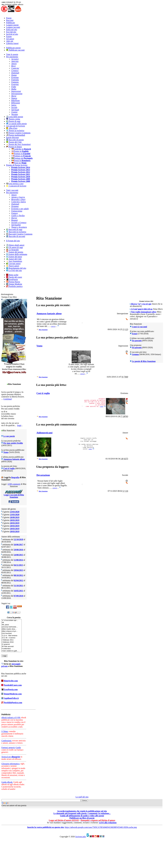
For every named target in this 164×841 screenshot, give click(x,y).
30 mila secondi (11, 646)
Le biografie (12, 250)
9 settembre (11, 649)
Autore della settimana (16, 254)
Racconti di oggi (14, 229)
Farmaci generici (8, 747)
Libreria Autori (12, 43)
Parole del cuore (14, 277)
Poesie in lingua (14, 147)
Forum (9, 36)
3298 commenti (14, 484)
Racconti (9, 20)
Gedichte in (21, 149)
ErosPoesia (12, 279)
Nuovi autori (12, 266)
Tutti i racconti (12, 190)
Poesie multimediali (15, 135)
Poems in (20, 151)
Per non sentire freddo (13, 443)
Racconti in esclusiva (16, 232)
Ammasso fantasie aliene (14, 459)
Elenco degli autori (15, 245)
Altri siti (9, 41)
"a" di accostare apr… (11, 620)
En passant (137, 340)
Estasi (134, 334)
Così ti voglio (9, 468)
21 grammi (11, 644)
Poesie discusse (12, 137)
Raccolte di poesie (15, 140)
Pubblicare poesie (13, 48)
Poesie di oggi (13, 121)
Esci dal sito (11, 32)
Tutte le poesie (12, 54)
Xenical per (10, 757)
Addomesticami (45, 432)
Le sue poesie (9, 436)
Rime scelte (12, 275)
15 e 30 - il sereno (11, 638)
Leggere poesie (12, 25)
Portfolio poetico (14, 286)
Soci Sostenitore (14, 261)
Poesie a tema (13, 119)
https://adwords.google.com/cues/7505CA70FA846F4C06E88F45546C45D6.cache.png (101, 827)
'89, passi (11, 625)
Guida (18, 747)
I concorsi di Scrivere (16, 186)
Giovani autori (13, 263)
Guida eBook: (7, 782)
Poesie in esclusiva (15, 130)
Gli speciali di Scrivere (15, 126)
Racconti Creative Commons (19, 234)
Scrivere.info (80, 836)
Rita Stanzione (43, 329)
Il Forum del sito (13, 241)
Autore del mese (14, 257)
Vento (5, 452)
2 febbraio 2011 (11, 640)
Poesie (9, 18)
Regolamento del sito (16, 268)
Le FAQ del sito (14, 270)
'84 (11, 622)
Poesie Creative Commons (18, 133)
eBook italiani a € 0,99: (11, 717)
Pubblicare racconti (15, 50)
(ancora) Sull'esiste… (11, 627)
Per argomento (12, 57)
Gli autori (10, 39)
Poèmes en (21, 156)
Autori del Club (14, 259)
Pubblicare (10, 23)
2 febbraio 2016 (11, 642)
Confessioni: (6, 741)
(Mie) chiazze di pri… (11, 631)
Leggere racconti (13, 27)
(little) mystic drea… (11, 629)
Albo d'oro (11, 128)
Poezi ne (19, 163)
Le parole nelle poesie (16, 124)
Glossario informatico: (10, 764)
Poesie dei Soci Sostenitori (18, 144)
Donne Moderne (14, 284)
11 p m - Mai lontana (11, 636)
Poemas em (22, 158)
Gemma (135, 354)
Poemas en (20, 153)
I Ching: (4, 731)
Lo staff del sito (82, 797)
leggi (19, 425)
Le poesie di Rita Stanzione (144, 361)
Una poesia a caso (14, 183)
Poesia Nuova (13, 282)
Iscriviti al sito (12, 34)
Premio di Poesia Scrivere (16, 165)
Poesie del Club (14, 142)
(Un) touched (11, 633)
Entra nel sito (11, 29)
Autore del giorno (14, 252)
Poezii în (21, 160)
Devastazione (43, 475)
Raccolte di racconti (15, 236)
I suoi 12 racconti (139, 327)
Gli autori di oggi (14, 247)
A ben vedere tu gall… (11, 651)
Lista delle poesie (14, 117)
